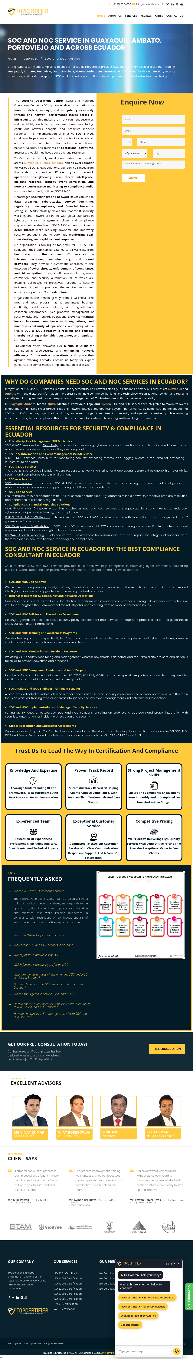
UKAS (123, 735)
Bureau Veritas (29, 735)
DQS (8, 735)
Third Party (50, 445)
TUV (184, 731)
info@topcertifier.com (146, 4)
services (131, 15)
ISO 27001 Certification (68, 1293)
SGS (178, 731)
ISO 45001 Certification (68, 1283)
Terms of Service (133, 1352)
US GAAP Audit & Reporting (24, 535)
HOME (12, 59)
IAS (105, 735)
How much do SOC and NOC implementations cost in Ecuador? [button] (46, 985)
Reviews (146, 15)
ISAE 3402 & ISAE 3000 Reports (27, 517)
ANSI (138, 735)
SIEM (50, 458)
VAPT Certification (65, 1309)
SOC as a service (18, 483)
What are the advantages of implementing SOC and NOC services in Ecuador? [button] (48, 975)
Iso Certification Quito (112, 1278)
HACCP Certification (66, 1304)
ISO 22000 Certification (68, 1288)
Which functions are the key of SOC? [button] (34, 955)
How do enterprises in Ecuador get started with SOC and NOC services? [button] (48, 1014)
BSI (172, 731)
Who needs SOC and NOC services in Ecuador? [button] (41, 945)
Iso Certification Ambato (114, 1288)
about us (115, 15)
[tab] (51, 891)
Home (101, 15)
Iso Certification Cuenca (113, 1283)
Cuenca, (106, 404)
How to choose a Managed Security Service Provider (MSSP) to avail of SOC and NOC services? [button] (49, 1004)
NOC (100, 496)
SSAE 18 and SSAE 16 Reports (26, 508)
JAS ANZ (113, 735)
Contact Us (174, 15)
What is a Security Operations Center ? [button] (36, 891)
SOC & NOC (20, 470)
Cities (159, 15)
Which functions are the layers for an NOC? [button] (39, 965)
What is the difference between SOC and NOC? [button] (41, 994)
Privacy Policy (177, 1343)
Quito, (52, 404)
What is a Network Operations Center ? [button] (36, 935)
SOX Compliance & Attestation (27, 526)
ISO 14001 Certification (68, 1278)
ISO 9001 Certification (67, 1273)
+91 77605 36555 (122, 4)
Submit (133, 178)
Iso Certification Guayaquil (115, 1273)
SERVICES (31, 59)
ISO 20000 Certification (68, 1299)
